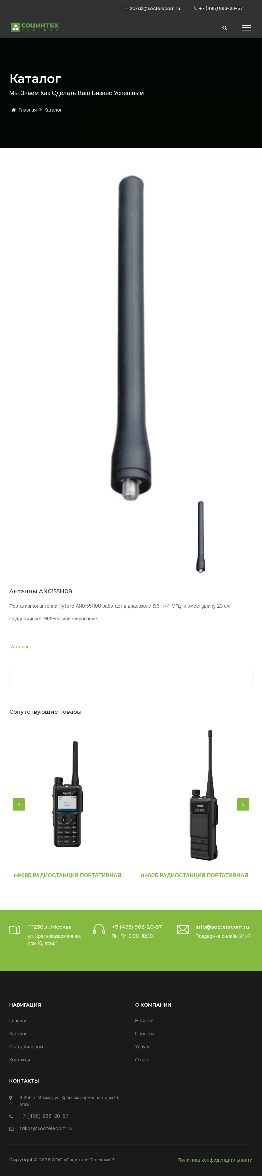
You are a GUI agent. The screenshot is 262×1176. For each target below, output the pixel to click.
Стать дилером (26, 1046)
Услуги (142, 1046)
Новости (144, 1020)
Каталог (53, 109)
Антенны (20, 646)
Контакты (19, 1059)
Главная (23, 109)
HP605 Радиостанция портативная (194, 875)
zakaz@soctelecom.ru (155, 8)
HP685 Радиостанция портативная (67, 875)
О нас (141, 1059)
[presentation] (19, 804)
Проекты (144, 1033)
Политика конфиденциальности (214, 1159)
